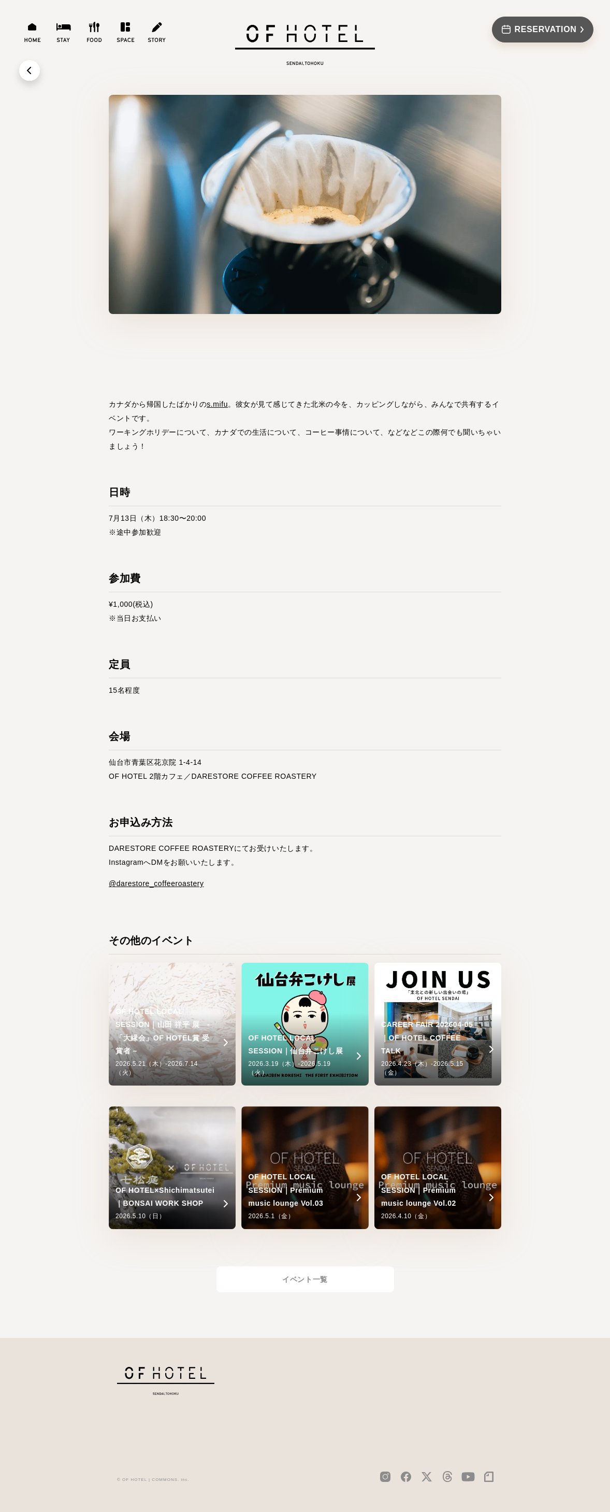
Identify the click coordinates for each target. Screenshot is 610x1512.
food (351, 1404)
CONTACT (450, 1384)
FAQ (395, 1421)
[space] (125, 32)
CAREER (447, 1370)
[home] (32, 32)
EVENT (400, 1404)
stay (349, 1387)
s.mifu (217, 404)
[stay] (63, 32)
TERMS (445, 1411)
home (352, 1371)
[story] (156, 32)
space (353, 1421)
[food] (94, 32)
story (353, 1437)
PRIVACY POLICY (463, 1397)
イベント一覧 (304, 1279)
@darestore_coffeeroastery (156, 883)
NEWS (399, 1371)
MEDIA (400, 1387)
